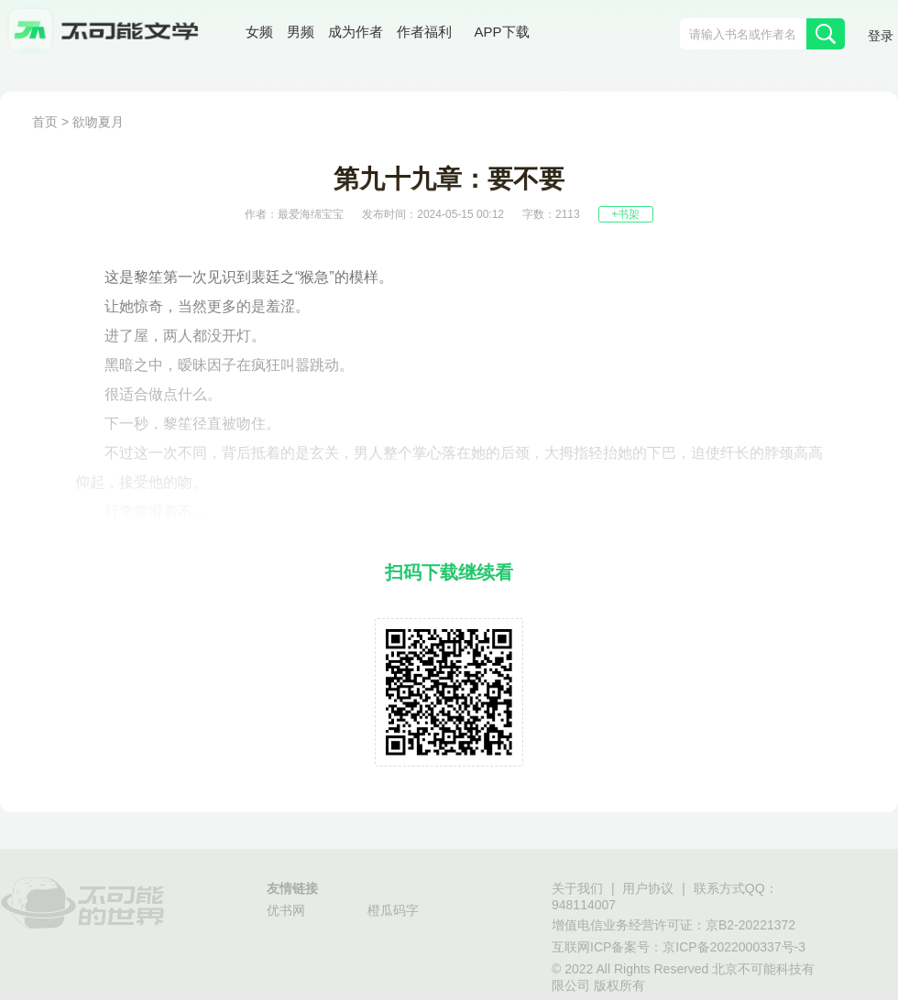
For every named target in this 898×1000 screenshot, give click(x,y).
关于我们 (577, 888)
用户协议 (648, 888)
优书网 (286, 910)
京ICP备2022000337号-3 (734, 947)
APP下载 (502, 31)
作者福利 (424, 31)
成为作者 (355, 31)
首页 (45, 121)
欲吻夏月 (98, 121)
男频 (300, 31)
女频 (259, 31)
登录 (880, 35)
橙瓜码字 (393, 910)
